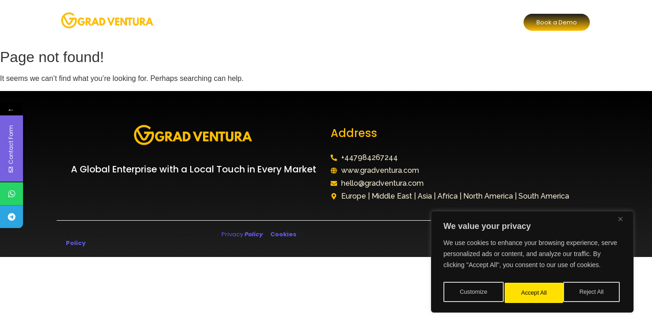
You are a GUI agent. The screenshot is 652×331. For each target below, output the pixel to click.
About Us (214, 21)
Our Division (265, 21)
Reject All (533, 293)
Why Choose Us (329, 21)
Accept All (593, 293)
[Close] (623, 223)
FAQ (380, 21)
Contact (417, 21)
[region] (532, 264)
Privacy (241, 234)
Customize (473, 293)
